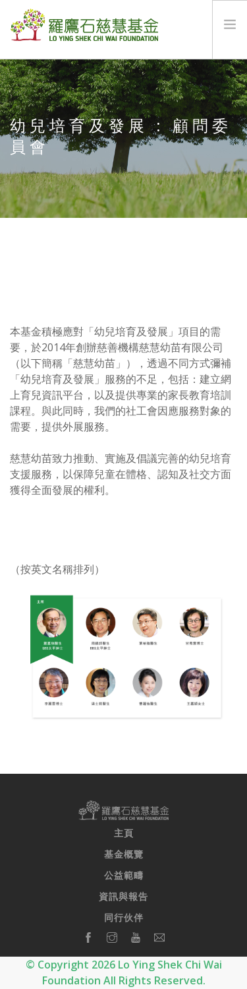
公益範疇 (124, 875)
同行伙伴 (124, 917)
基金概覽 (124, 854)
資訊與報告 (123, 896)
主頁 (124, 833)
